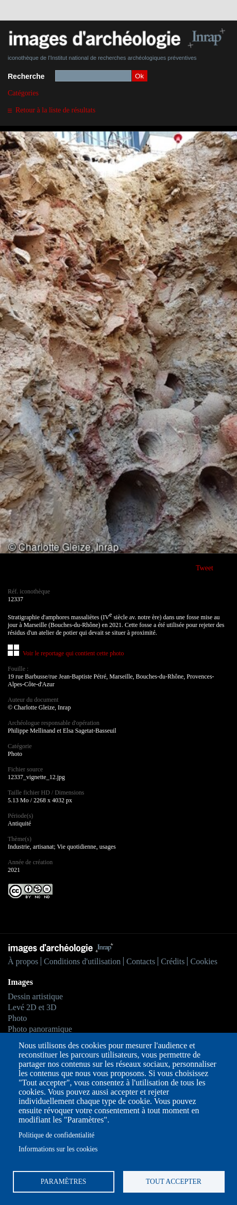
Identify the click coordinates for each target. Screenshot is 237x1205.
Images (20, 982)
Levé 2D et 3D (32, 1007)
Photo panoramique (40, 1029)
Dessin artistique (35, 996)
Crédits (172, 961)
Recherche (26, 76)
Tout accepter (173, 1181)
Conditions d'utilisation (82, 961)
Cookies (203, 961)
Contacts (140, 961)
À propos (23, 961)
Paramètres (64, 1181)
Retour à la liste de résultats (55, 110)
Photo (17, 1018)
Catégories (23, 93)
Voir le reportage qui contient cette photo (73, 653)
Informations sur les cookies (58, 1149)
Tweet (204, 568)
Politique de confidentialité (56, 1135)
